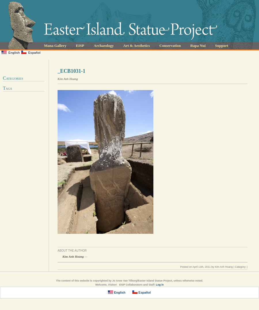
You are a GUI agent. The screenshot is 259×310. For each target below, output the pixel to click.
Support (221, 45)
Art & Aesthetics (136, 45)
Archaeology (104, 45)
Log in (160, 284)
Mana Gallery (55, 45)
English (10, 52)
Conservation (170, 45)
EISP (80, 45)
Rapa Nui (197, 45)
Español (31, 52)
